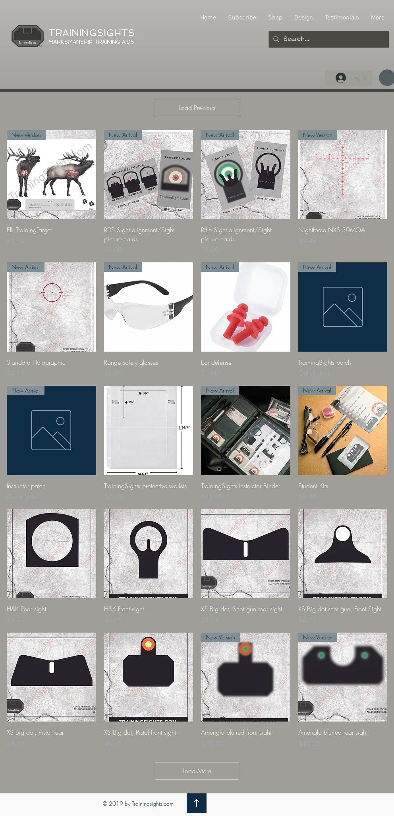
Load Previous (197, 107)
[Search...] (328, 39)
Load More (197, 770)
